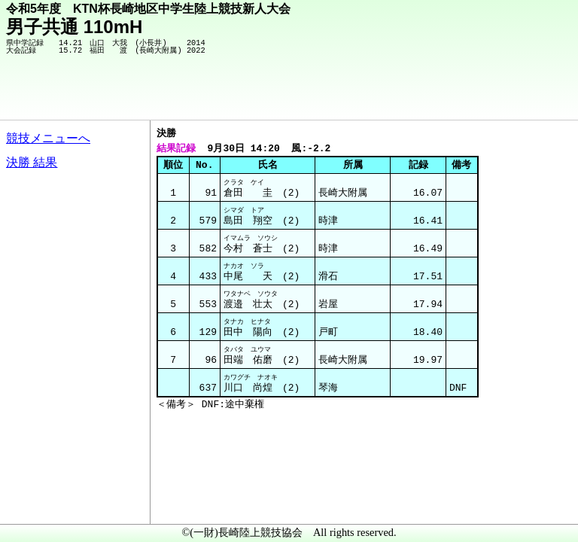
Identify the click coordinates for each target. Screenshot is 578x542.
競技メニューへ (48, 138)
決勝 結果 (31, 162)
